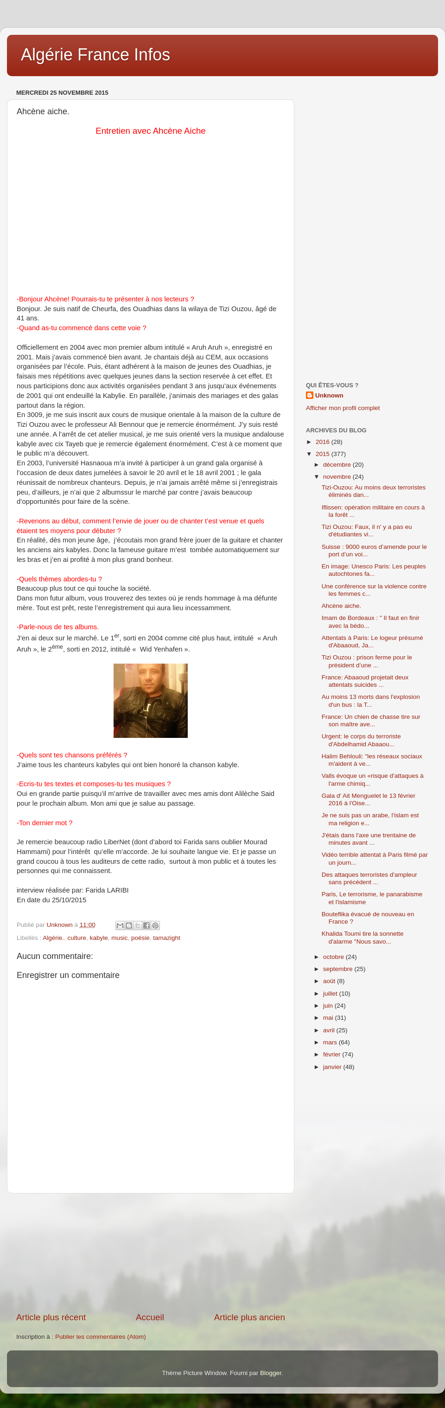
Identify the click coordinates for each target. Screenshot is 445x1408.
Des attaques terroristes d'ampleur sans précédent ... (369, 878)
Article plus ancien (249, 1317)
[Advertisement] (150, 1252)
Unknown (329, 395)
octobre (334, 956)
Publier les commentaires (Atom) (100, 1336)
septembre (339, 968)
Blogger (270, 1372)
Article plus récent (51, 1317)
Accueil (150, 1317)
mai (329, 1017)
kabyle (99, 937)
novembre (338, 476)
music (119, 937)
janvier (333, 1066)
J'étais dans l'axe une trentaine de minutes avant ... (369, 839)
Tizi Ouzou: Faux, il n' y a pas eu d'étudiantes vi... (367, 530)
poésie (140, 937)
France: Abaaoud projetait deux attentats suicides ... (365, 681)
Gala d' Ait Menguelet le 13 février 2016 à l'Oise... (368, 799)
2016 (323, 441)
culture (77, 937)
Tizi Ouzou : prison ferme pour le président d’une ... (367, 661)
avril (330, 1030)
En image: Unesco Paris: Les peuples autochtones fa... (374, 570)
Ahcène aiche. (342, 605)
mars (331, 1042)
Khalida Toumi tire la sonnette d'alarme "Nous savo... (363, 937)
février (332, 1054)
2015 (323, 453)
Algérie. (53, 937)
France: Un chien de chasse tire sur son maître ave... (371, 720)
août (330, 981)
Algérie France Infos (95, 54)
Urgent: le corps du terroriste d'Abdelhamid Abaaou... (361, 740)
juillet (331, 993)
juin (329, 1005)
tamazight (166, 937)
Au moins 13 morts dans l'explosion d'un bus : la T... (371, 700)
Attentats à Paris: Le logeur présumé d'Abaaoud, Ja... (372, 641)
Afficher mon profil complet (343, 407)
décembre (338, 464)
